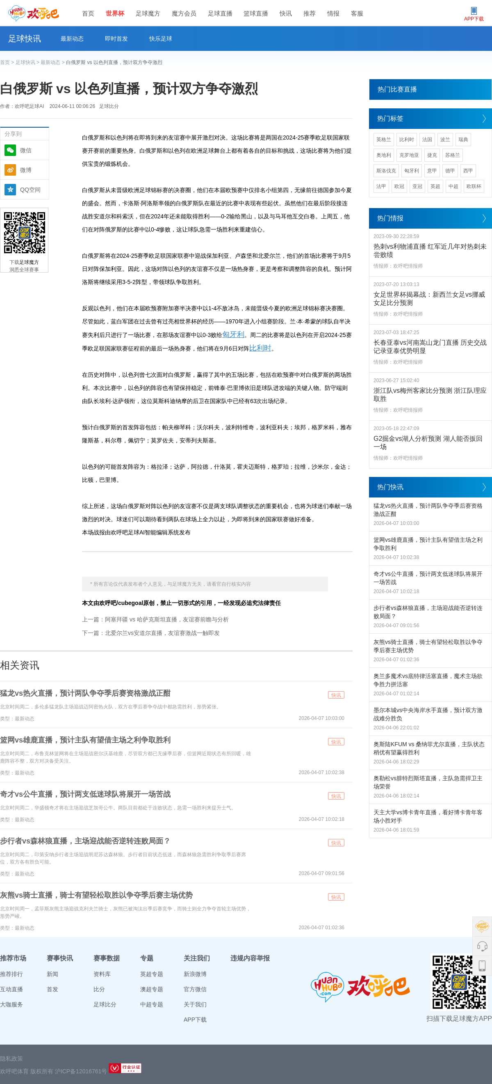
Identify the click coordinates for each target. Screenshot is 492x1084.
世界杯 (115, 13)
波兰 (445, 139)
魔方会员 (184, 13)
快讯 (286, 13)
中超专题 (151, 1004)
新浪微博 (195, 974)
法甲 (381, 186)
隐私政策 (11, 1058)
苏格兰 (452, 155)
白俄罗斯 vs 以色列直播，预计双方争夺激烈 (114, 62)
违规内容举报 (250, 958)
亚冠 (417, 186)
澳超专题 (151, 989)
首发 (52, 989)
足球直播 (220, 13)
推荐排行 (11, 974)
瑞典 (463, 139)
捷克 (432, 155)
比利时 (260, 348)
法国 (427, 139)
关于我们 (195, 1004)
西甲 (468, 171)
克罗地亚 (409, 155)
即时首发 (116, 38)
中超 (453, 186)
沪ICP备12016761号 (81, 1071)
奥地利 (383, 155)
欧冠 (399, 186)
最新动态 (72, 38)
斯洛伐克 (386, 171)
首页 (88, 13)
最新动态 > (53, 62)
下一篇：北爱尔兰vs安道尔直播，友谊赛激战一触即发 (151, 633)
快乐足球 (160, 38)
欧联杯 (474, 186)
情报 (333, 13)
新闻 (52, 974)
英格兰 (383, 139)
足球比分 (109, 106)
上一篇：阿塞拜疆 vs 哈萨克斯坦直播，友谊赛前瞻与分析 (155, 619)
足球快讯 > (28, 62)
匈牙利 (233, 334)
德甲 (450, 171)
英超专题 (151, 974)
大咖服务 (11, 1004)
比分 (99, 989)
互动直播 (11, 989)
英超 (435, 186)
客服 (357, 13)
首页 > (8, 62)
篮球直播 (256, 13)
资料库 (102, 974)
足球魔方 (148, 13)
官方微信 (195, 989)
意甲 (432, 171)
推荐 (309, 13)
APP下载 (195, 1019)
